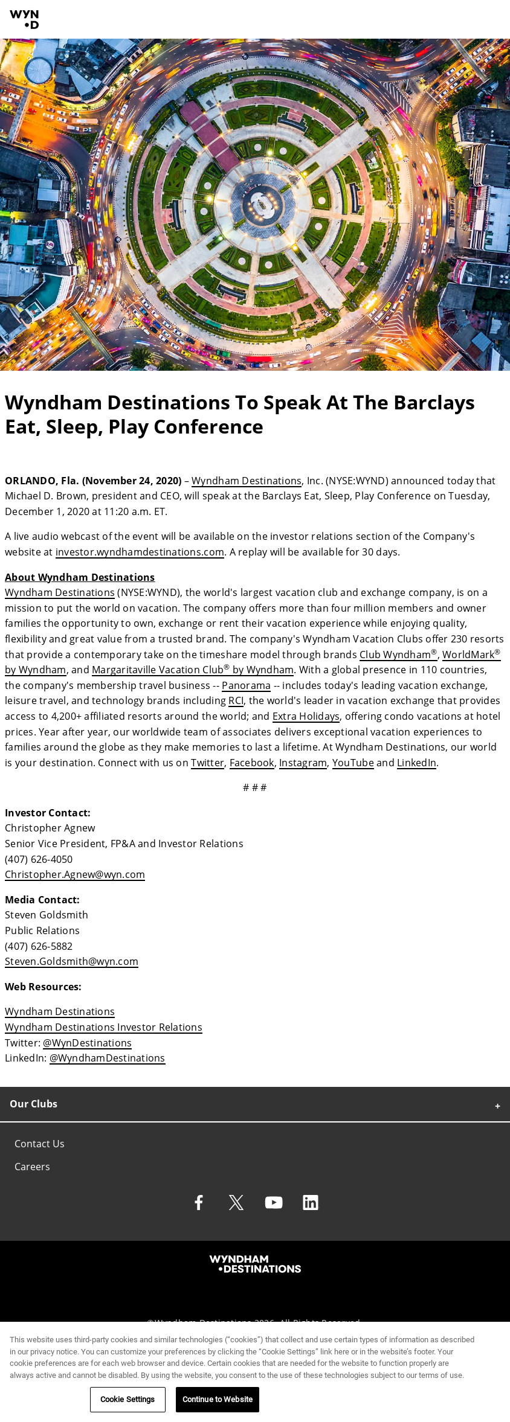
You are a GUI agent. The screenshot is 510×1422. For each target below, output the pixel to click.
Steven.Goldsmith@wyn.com (71, 961)
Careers (32, 1166)
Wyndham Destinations (247, 480)
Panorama (246, 685)
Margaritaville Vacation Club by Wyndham (193, 669)
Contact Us (40, 1143)
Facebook (252, 762)
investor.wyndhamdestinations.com (140, 552)
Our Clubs (33, 1103)
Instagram (303, 762)
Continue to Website (217, 1403)
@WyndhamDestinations (108, 1058)
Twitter (207, 762)
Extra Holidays (306, 716)
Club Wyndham (398, 654)
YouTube (353, 762)
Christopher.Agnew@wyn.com (75, 874)
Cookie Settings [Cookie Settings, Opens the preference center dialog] (127, 1403)
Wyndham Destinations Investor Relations (103, 1027)
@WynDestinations (87, 1042)
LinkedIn (416, 762)
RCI (236, 700)
